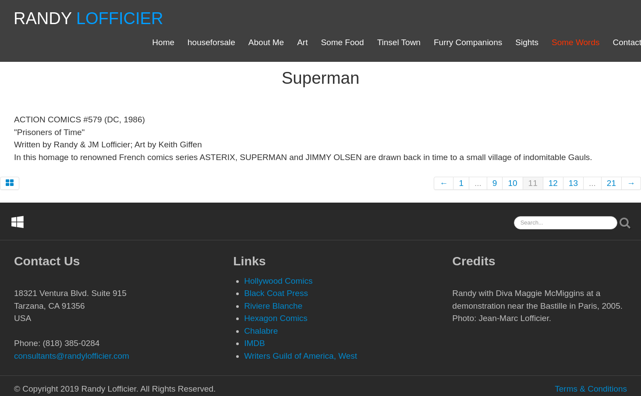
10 (512, 183)
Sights (526, 42)
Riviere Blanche (273, 305)
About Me (266, 42)
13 (573, 183)
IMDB (254, 343)
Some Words (575, 42)
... (478, 183)
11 (533, 183)
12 (553, 183)
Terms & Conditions (591, 388)
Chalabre (261, 330)
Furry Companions (468, 42)
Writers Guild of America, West (300, 355)
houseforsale (211, 42)
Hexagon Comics (276, 318)
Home (163, 42)
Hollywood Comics (278, 280)
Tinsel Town (399, 42)
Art (302, 42)
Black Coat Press (276, 293)
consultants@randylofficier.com (71, 355)
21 (611, 183)
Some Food (342, 42)
